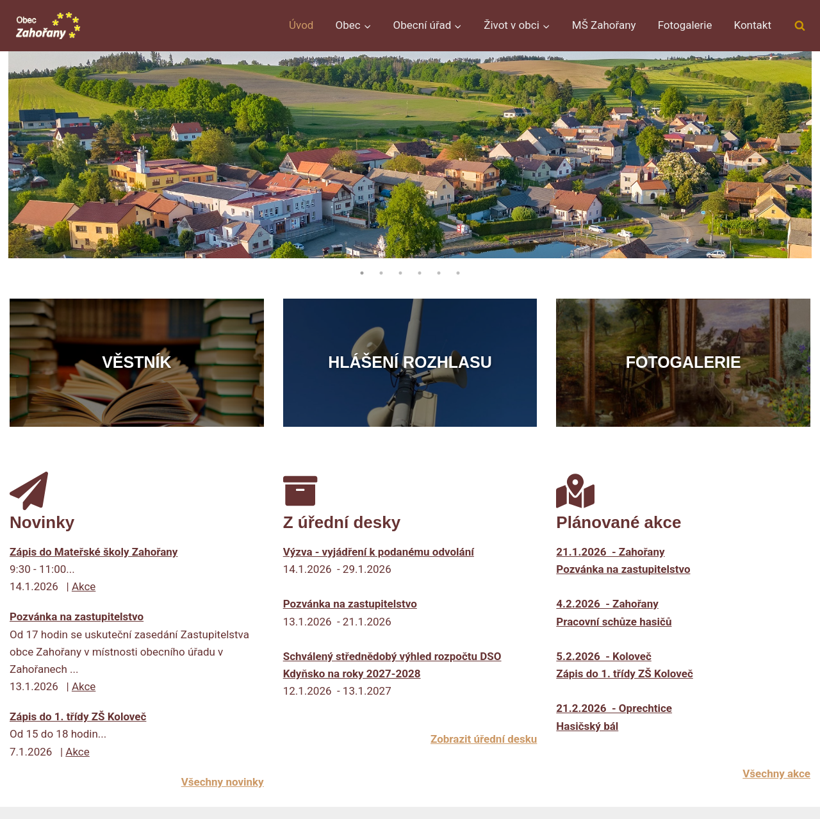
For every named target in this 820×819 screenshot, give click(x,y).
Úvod (301, 25)
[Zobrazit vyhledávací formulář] (799, 26)
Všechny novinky (222, 781)
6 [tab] (458, 273)
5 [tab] (438, 273)
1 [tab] (362, 273)
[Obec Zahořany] (48, 25)
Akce (83, 586)
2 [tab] (381, 273)
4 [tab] (419, 273)
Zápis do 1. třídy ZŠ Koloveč (78, 716)
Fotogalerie (685, 25)
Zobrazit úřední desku (483, 738)
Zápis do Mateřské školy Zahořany (93, 551)
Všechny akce (776, 773)
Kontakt (752, 25)
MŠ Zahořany (604, 25)
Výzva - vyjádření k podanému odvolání (378, 551)
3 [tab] (400, 273)
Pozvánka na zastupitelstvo (77, 616)
